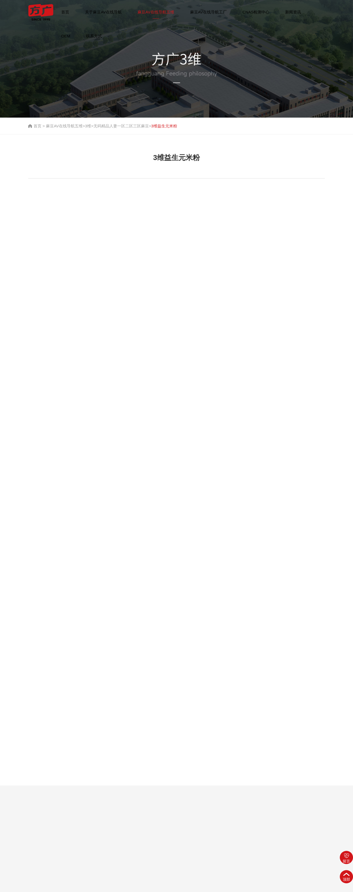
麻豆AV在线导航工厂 (208, 12)
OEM (65, 36)
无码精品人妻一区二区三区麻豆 (121, 126)
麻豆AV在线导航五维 (156, 12)
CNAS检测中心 (256, 12)
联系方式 (94, 36)
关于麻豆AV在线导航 (103, 12)
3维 (88, 126)
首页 (65, 12)
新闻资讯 (293, 12)
